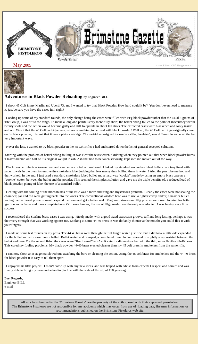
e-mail (8, 286)
